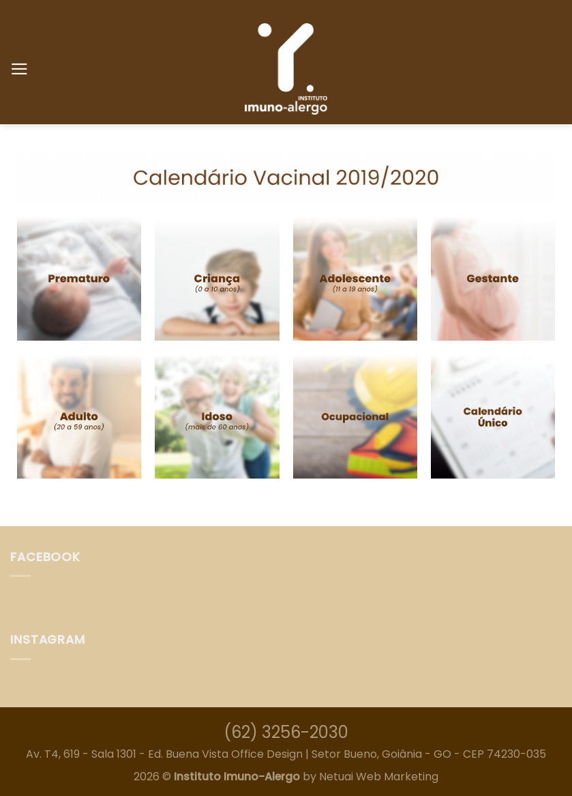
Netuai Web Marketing (378, 776)
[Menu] (19, 69)
